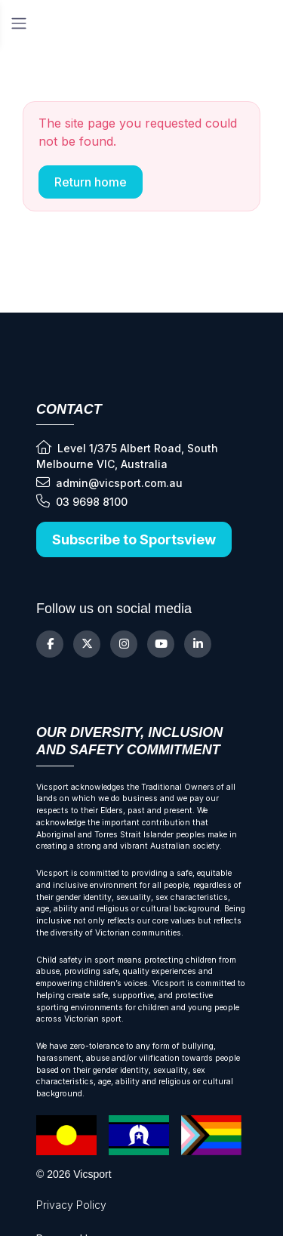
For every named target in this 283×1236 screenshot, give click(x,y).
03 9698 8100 (82, 501)
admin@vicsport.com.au (109, 482)
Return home (90, 182)
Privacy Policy (71, 1204)
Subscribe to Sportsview (134, 539)
